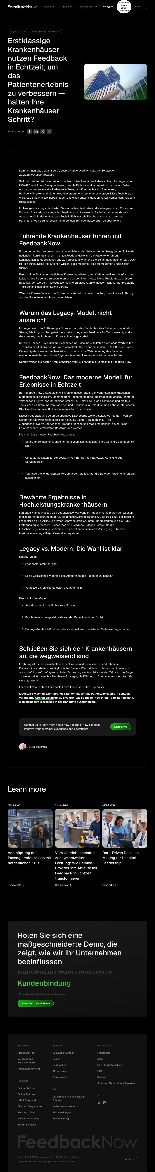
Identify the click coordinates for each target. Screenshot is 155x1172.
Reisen (56, 1059)
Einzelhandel (59, 1077)
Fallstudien (103, 1052)
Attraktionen (59, 1071)
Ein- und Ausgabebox (30, 1106)
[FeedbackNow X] (99, 1103)
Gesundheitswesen (63, 1052)
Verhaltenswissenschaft (66, 1106)
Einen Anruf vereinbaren (35, 1003)
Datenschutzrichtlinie (63, 1161)
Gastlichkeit (59, 1065)
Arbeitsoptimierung (29, 1068)
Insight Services (27, 1124)
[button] (51, 7)
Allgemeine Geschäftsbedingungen (35, 1161)
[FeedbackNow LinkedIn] (104, 1103)
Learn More (120, 726)
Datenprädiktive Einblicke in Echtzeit (68, 1098)
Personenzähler (26, 1112)
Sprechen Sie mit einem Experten (124, 6)
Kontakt (101, 1077)
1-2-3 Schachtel (27, 1100)
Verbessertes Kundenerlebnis (27, 1060)
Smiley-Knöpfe (26, 1088)
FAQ (99, 1071)
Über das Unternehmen (110, 1065)
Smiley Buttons (26, 1094)
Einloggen (108, 6)
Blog (100, 1059)
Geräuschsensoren (28, 1118)
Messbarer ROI (26, 1052)
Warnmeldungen (61, 1112)
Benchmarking (60, 1118)
